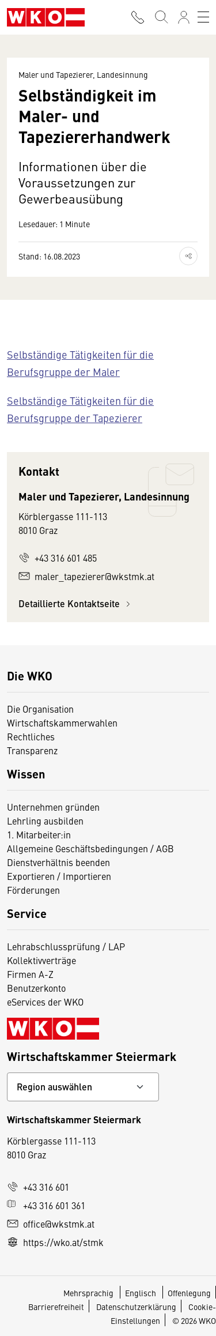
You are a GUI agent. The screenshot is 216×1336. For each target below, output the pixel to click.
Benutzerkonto (36, 987)
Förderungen (33, 889)
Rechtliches (31, 736)
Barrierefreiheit (56, 1306)
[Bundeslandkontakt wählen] (83, 1086)
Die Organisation (40, 708)
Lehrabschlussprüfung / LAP (66, 946)
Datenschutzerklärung (136, 1306)
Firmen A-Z (30, 974)
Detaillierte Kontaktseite (76, 603)
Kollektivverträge (41, 960)
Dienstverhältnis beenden (58, 862)
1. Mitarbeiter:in (39, 834)
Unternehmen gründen (53, 806)
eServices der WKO (45, 1001)
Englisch (141, 1293)
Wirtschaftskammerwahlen (62, 722)
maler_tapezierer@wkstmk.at (86, 576)
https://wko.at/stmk (55, 1242)
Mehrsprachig (89, 1293)
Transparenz (32, 750)
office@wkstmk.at (50, 1223)
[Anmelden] (184, 17)
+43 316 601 (38, 1186)
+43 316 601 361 (46, 1205)
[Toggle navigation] (203, 17)
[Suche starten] (160, 17)
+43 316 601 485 (57, 557)
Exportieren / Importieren (59, 876)
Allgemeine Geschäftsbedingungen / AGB (90, 848)
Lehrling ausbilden (45, 820)
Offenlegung (189, 1293)
